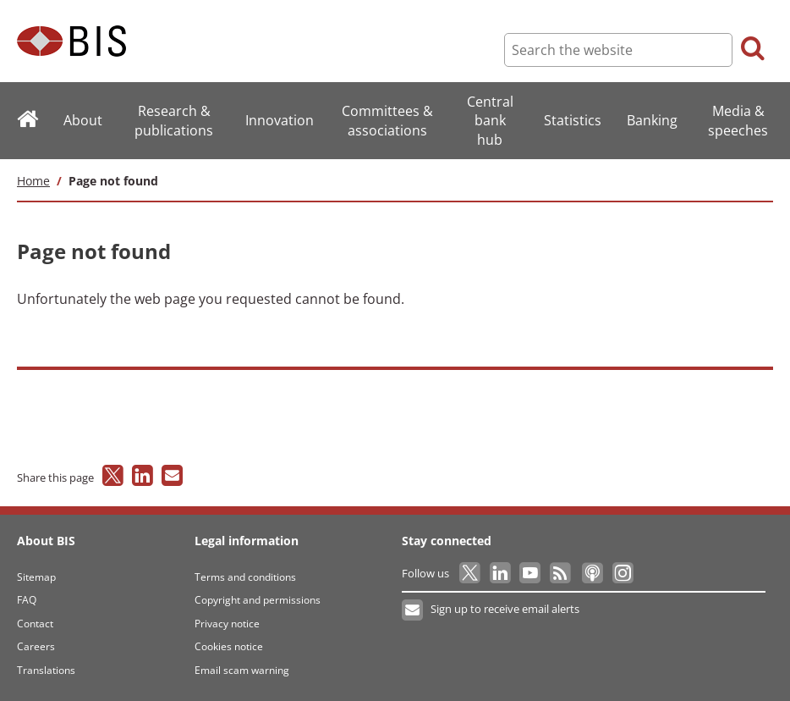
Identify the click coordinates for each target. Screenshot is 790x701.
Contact (35, 623)
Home (33, 181)
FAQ (26, 600)
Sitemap (36, 577)
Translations (46, 670)
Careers (36, 646)
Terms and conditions (245, 577)
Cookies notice (229, 646)
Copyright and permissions (258, 600)
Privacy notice (227, 623)
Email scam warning (242, 670)
